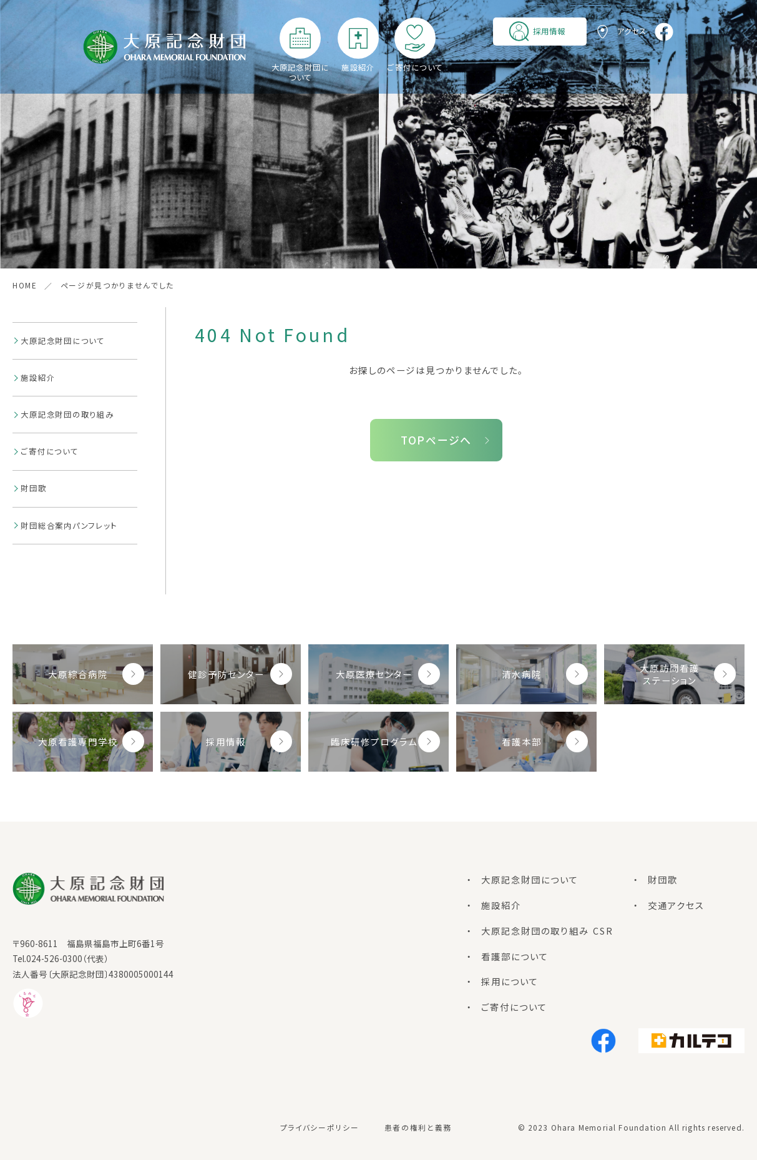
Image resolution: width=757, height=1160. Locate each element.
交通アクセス (676, 905)
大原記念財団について (300, 72)
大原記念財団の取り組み (67, 414)
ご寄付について (414, 67)
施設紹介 (357, 67)
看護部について (515, 956)
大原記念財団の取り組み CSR (547, 930)
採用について (510, 981)
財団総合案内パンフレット (69, 525)
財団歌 (33, 488)
